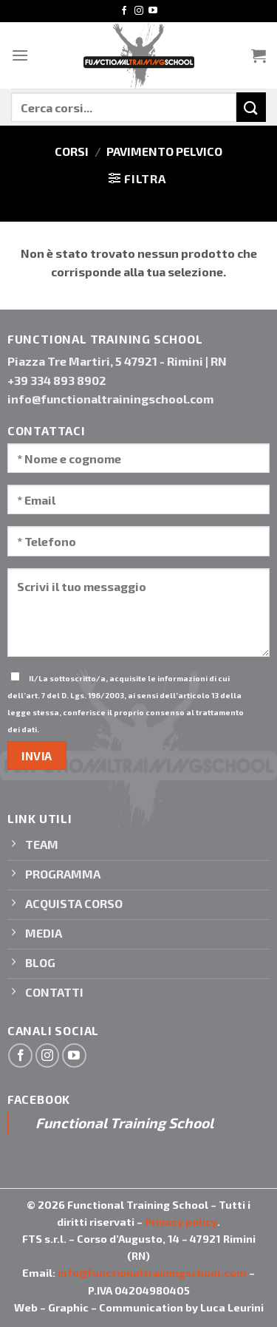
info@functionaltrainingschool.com (152, 1272)
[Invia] (251, 106)
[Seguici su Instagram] (138, 11)
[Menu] (20, 55)
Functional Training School (124, 1122)
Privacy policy (181, 1221)
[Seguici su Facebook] (124, 11)
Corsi (72, 151)
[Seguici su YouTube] (152, 11)
